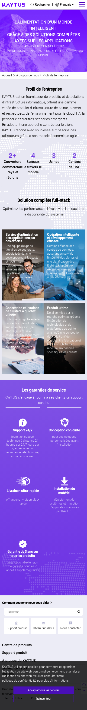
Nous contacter (70, 625)
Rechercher (42, 4)
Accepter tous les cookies (43, 690)
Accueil (7, 75)
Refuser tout (43, 698)
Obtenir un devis (43, 625)
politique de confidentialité (19, 680)
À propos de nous (27, 75)
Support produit (17, 625)
